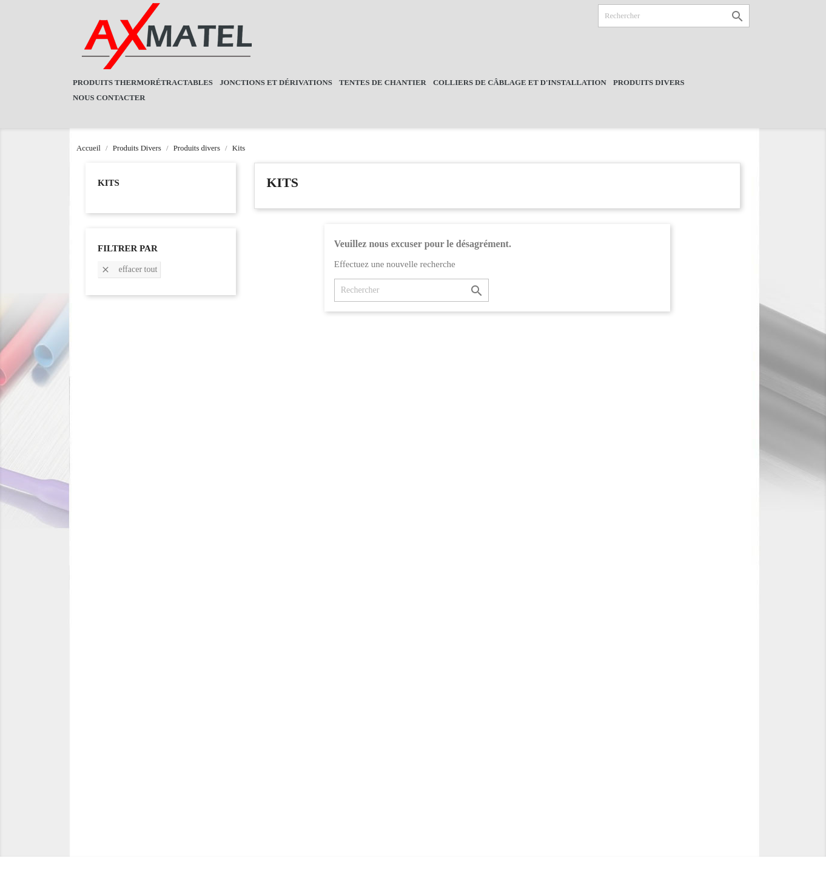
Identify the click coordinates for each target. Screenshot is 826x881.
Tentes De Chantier (382, 82)
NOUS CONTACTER (109, 98)
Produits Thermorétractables (143, 82)
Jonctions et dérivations (276, 82)
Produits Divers (649, 82)
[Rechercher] (674, 15)
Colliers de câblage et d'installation (519, 82)
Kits (108, 183)
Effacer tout (129, 270)
